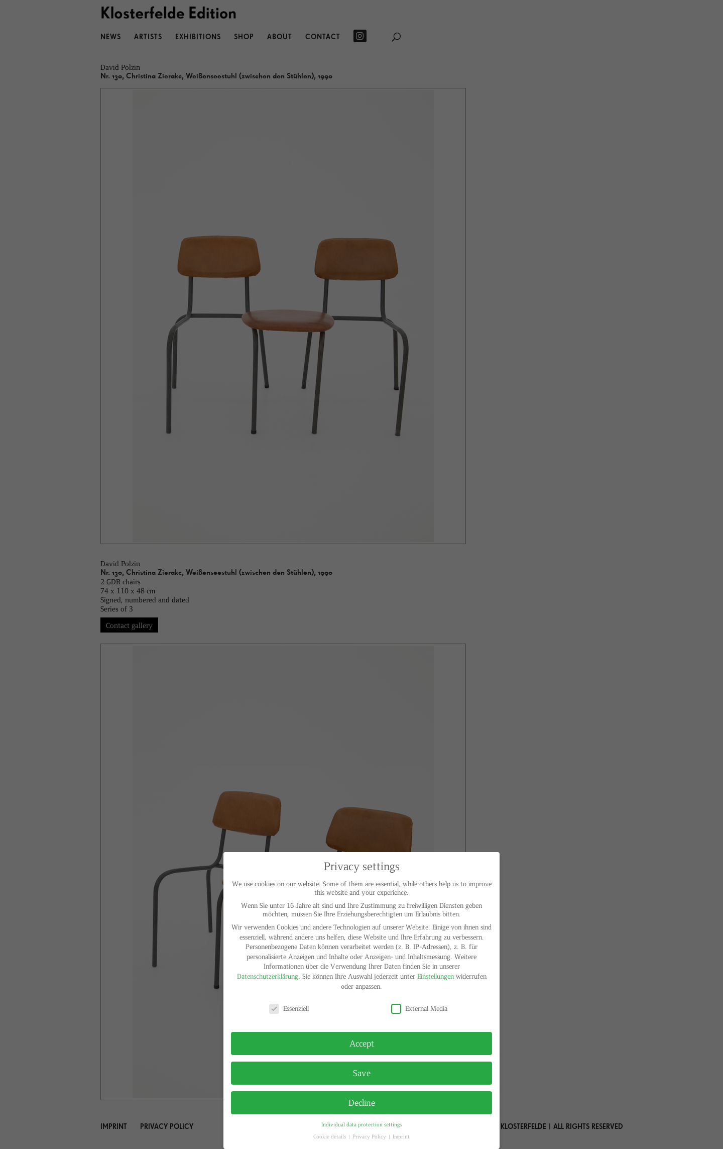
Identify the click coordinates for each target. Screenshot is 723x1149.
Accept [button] (361, 1043)
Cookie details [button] (330, 1136)
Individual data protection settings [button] (361, 1124)
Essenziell (289, 1008)
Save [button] (362, 1072)
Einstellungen (435, 976)
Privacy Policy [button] (370, 1136)
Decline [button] (361, 1102)
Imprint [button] (401, 1136)
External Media (419, 1008)
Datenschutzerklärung (267, 976)
